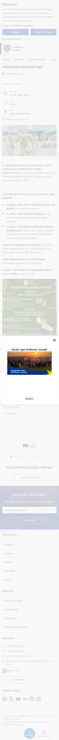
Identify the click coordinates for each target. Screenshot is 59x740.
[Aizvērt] (54, 340)
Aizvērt (29, 398)
